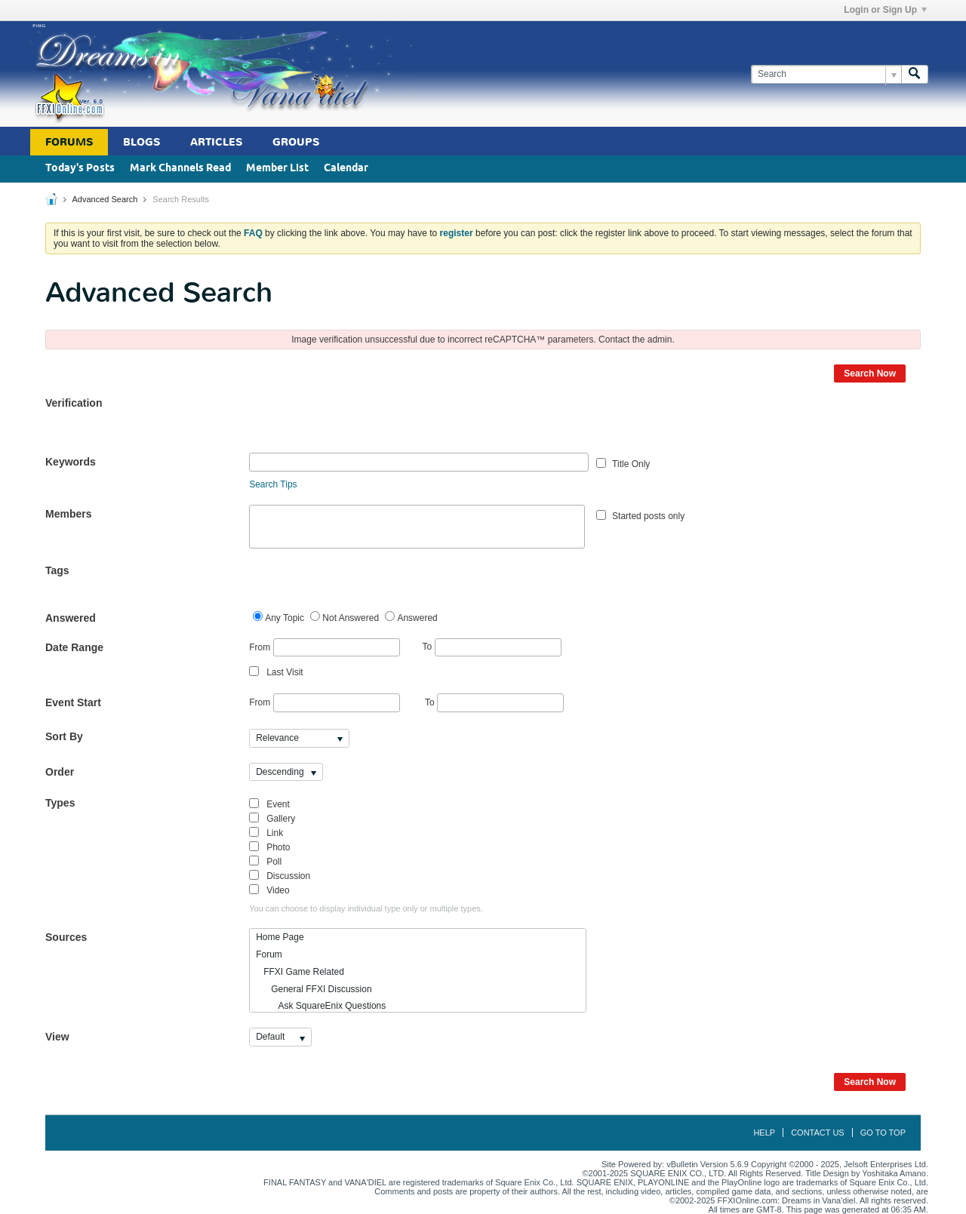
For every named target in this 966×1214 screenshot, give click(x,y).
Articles (216, 142)
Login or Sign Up (885, 10)
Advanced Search (104, 199)
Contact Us (817, 1132)
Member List (277, 168)
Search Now (870, 373)
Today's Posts (80, 168)
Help (764, 1132)
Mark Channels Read (180, 168)
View (57, 1037)
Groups (295, 142)
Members (68, 514)
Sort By (64, 736)
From (324, 647)
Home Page (279, 937)
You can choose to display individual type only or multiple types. (366, 908)
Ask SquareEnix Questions (321, 1005)
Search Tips (273, 484)
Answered (70, 618)
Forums (69, 142)
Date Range (74, 647)
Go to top (883, 1132)
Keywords (70, 462)
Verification (73, 403)
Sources (66, 937)
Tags (57, 570)
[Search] (826, 74)
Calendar (346, 168)
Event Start (73, 702)
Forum (269, 954)
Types (60, 803)
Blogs (141, 142)
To (492, 646)
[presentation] (363, 423)
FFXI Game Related (300, 972)
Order (59, 772)
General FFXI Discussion (313, 989)
